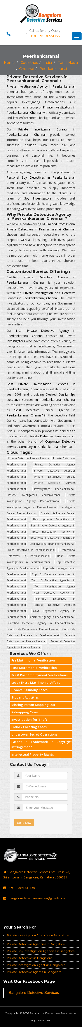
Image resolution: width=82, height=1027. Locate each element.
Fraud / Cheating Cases (29, 727)
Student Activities (25, 697)
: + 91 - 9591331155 (19, 888)
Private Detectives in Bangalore (29, 958)
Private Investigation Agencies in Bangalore (38, 935)
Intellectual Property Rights (32, 754)
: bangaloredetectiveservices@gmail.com (34, 898)
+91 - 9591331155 (45, 36)
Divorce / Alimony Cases (29, 690)
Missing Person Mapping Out (33, 705)
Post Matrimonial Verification (34, 668)
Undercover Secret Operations (34, 734)
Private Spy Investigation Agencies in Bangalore (41, 951)
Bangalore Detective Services (34, 992)
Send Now (24, 822)
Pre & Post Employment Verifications (39, 675)
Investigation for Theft (29, 719)
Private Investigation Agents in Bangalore (36, 965)
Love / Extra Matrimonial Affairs (35, 682)
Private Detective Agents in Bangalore (34, 972)
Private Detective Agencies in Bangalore (36, 944)
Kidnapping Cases (24, 712)
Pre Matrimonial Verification (33, 660)
